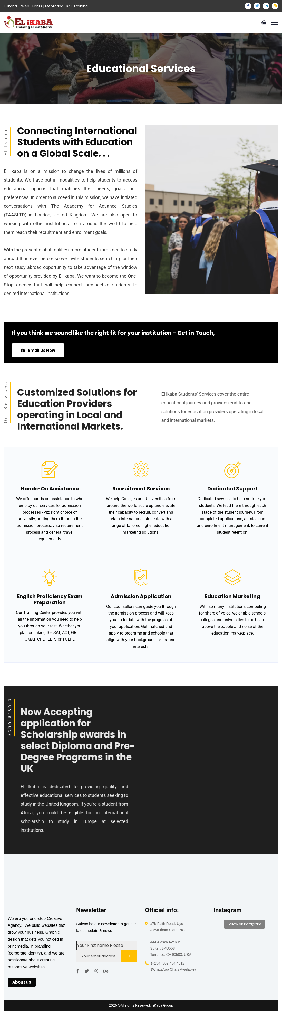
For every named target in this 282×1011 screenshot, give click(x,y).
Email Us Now (39, 350)
